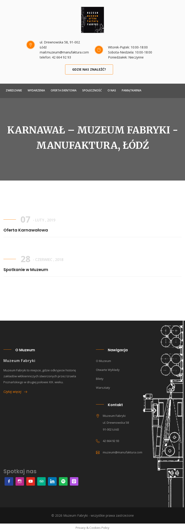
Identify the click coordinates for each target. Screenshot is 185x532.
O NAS (112, 90)
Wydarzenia (36, 90)
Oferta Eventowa (64, 90)
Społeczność (92, 90)
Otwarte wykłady (108, 370)
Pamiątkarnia (131, 90)
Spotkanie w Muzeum (25, 269)
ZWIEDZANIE (14, 90)
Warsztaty (103, 388)
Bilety (99, 379)
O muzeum (103, 361)
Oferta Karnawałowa (25, 230)
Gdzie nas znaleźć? (89, 69)
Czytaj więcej (15, 391)
